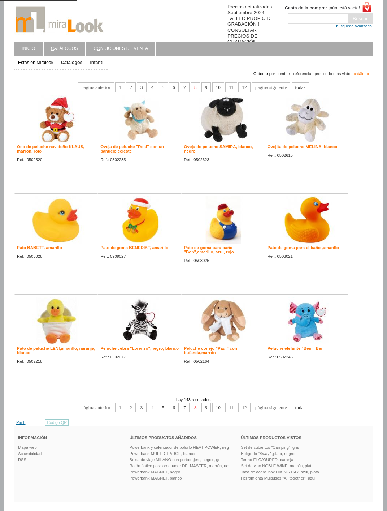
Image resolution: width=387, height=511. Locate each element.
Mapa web (27, 447)
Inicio (28, 48)
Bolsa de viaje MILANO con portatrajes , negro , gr (175, 460)
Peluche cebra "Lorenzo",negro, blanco (139, 348)
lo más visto (339, 74)
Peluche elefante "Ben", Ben (296, 348)
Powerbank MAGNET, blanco (156, 478)
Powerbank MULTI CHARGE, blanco (162, 453)
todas (300, 87)
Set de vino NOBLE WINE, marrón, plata (277, 466)
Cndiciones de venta (121, 48)
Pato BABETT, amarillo (39, 247)
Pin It (21, 422)
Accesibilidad (30, 453)
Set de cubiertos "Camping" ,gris (270, 447)
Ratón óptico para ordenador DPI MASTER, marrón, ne (179, 466)
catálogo (361, 74)
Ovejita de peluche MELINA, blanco (303, 147)
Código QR (57, 422)
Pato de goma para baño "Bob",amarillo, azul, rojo (209, 249)
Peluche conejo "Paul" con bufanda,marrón (210, 350)
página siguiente (271, 87)
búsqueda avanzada (354, 26)
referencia (302, 74)
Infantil (97, 62)
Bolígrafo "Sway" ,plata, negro (268, 453)
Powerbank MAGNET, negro (155, 472)
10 (218, 87)
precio (319, 74)
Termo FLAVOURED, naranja (267, 460)
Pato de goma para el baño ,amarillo (303, 247)
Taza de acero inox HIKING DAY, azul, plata (280, 472)
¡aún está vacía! (322, 7)
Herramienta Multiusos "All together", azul (278, 478)
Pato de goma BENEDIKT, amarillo (134, 247)
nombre (283, 74)
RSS (22, 460)
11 (231, 87)
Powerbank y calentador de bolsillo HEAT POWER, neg (179, 447)
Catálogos (72, 62)
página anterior (95, 87)
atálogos (64, 48)
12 (244, 87)
